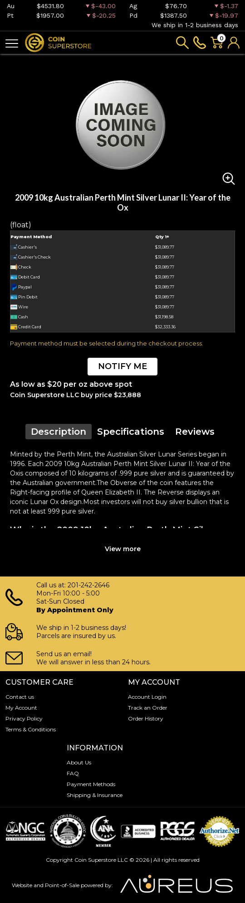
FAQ (73, 773)
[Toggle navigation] (11, 43)
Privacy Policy (24, 718)
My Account (21, 707)
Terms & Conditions (30, 729)
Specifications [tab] (130, 431)
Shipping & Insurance (94, 795)
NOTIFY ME (122, 366)
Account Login (147, 696)
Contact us (19, 696)
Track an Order (147, 707)
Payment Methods (91, 784)
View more (123, 549)
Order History (145, 718)
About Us (79, 762)
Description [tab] (58, 431)
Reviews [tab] (195, 431)
